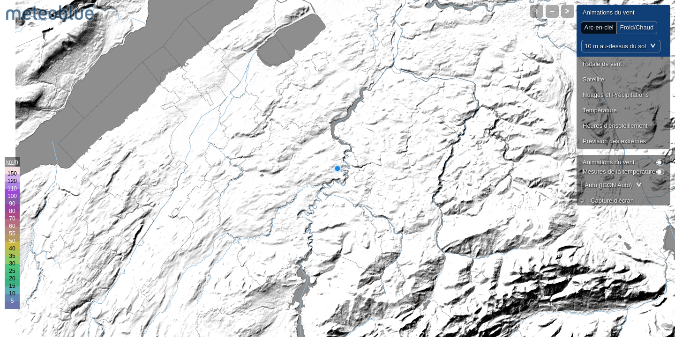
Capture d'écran (612, 200)
